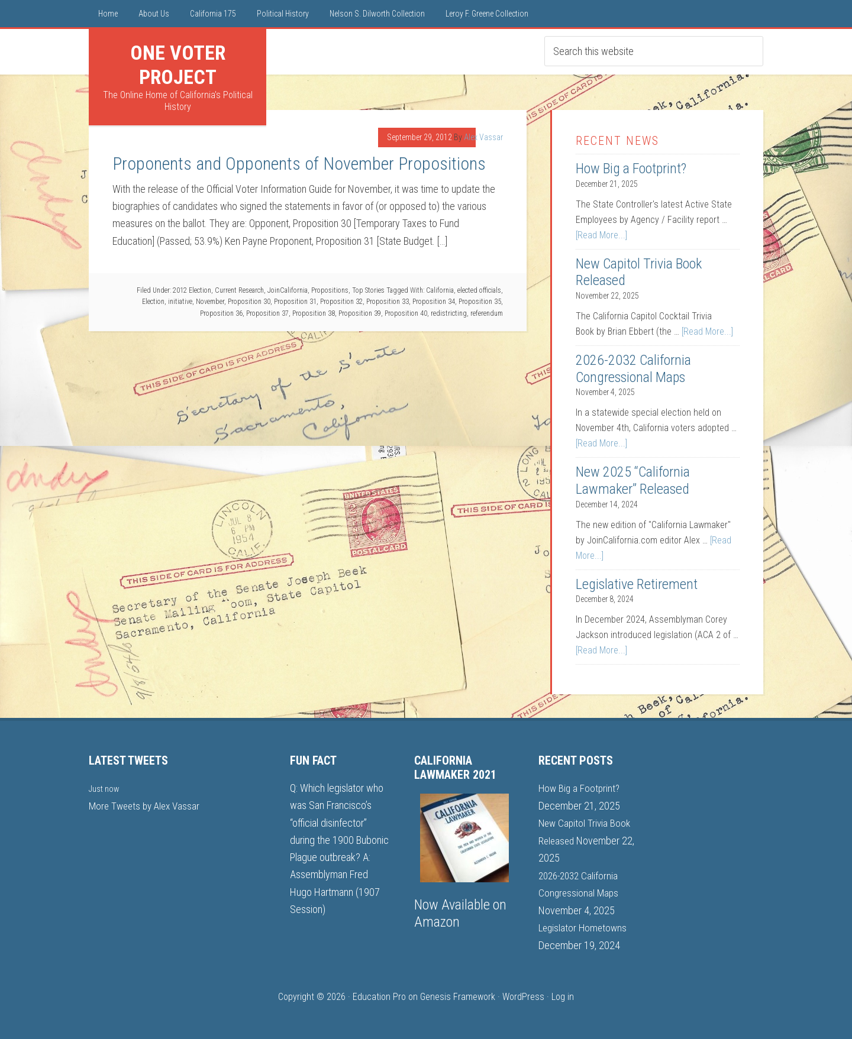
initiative (180, 301)
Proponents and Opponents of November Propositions (299, 163)
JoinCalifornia (287, 290)
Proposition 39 (359, 313)
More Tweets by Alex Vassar (147, 805)
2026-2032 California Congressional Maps (633, 369)
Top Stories (368, 290)
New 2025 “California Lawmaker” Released (633, 480)
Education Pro (379, 995)
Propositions (329, 290)
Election (153, 301)
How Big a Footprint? (631, 168)
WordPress (523, 995)
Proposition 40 (406, 313)
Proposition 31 (295, 301)
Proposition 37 (267, 313)
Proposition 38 (313, 313)
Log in (562, 995)
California (440, 290)
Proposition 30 (249, 301)
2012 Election (192, 290)
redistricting (449, 313)
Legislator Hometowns (584, 926)
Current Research (239, 290)
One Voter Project (177, 65)
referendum (486, 313)
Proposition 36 (221, 313)
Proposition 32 (341, 301)
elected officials (479, 290)
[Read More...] (601, 235)
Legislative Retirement (637, 584)
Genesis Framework (457, 995)
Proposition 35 (480, 301)
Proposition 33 (387, 301)
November (210, 301)
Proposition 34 (433, 301)
